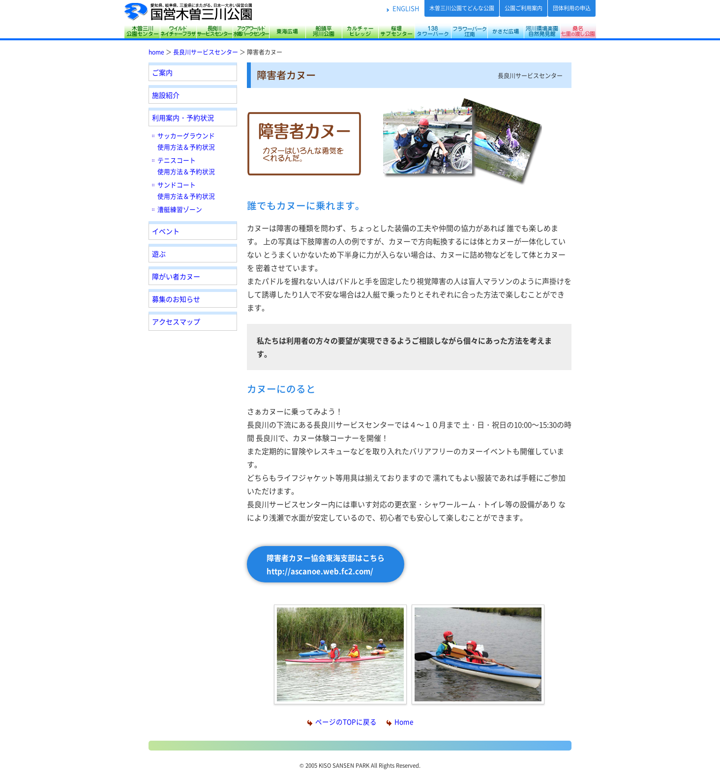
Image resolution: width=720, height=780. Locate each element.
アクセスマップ (176, 321)
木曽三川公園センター (142, 31)
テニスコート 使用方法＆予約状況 (186, 165)
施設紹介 (166, 95)
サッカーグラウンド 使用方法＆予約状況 (186, 141)
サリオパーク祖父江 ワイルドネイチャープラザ (178, 31)
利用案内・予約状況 (183, 117)
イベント (166, 231)
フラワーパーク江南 (469, 31)
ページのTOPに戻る (342, 721)
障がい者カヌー (176, 276)
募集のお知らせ (176, 299)
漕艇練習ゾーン (179, 209)
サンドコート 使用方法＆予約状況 (186, 190)
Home (400, 721)
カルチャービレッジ (360, 31)
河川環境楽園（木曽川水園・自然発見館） (542, 31)
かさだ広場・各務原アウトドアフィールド (505, 31)
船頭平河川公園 (323, 31)
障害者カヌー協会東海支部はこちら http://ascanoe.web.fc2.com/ (326, 564)
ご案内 (162, 72)
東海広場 (287, 31)
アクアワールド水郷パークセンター (251, 31)
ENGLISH (405, 8)
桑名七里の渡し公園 (578, 31)
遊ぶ (159, 254)
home (156, 52)
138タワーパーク (433, 31)
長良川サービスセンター (214, 31)
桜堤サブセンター (396, 31)
